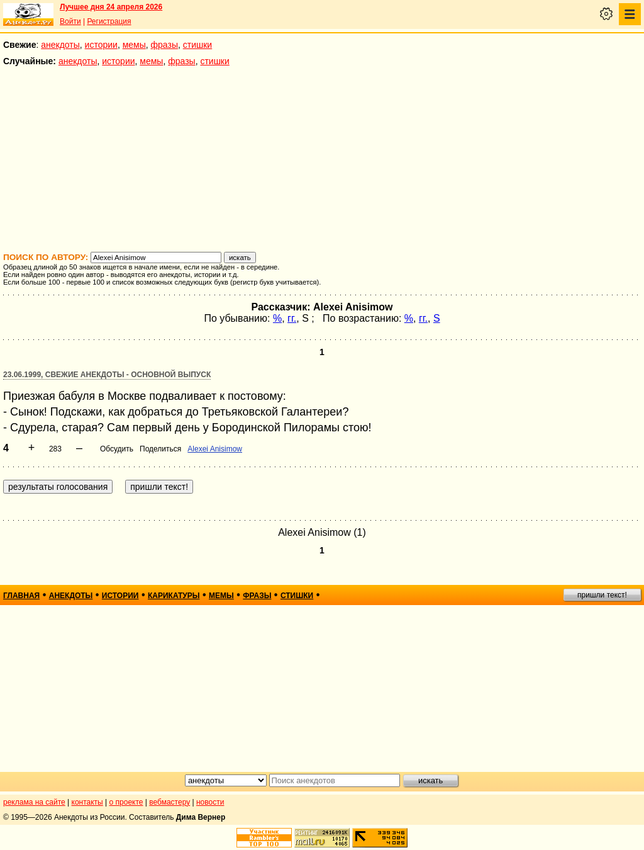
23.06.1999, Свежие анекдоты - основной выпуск (107, 374)
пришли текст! (602, 595)
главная (21, 595)
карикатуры (174, 595)
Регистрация (109, 21)
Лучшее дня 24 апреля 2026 (111, 7)
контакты (87, 802)
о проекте (126, 802)
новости (210, 802)
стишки (197, 45)
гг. (291, 318)
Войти (70, 21)
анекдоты (60, 45)
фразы (164, 45)
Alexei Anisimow (214, 449)
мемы (134, 45)
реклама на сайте (34, 802)
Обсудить (116, 449)
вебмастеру (169, 802)
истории (101, 45)
